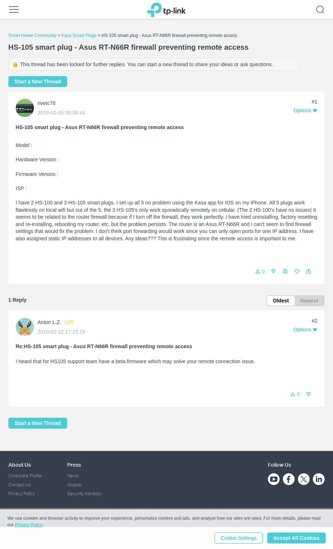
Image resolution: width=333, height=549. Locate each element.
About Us (19, 465)
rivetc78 (47, 103)
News (72, 475)
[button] (308, 271)
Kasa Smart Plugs (79, 35)
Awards (74, 485)
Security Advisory (84, 493)
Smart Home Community (32, 35)
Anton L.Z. (49, 322)
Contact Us (19, 485)
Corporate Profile (25, 475)
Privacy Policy (21, 493)
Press (74, 465)
